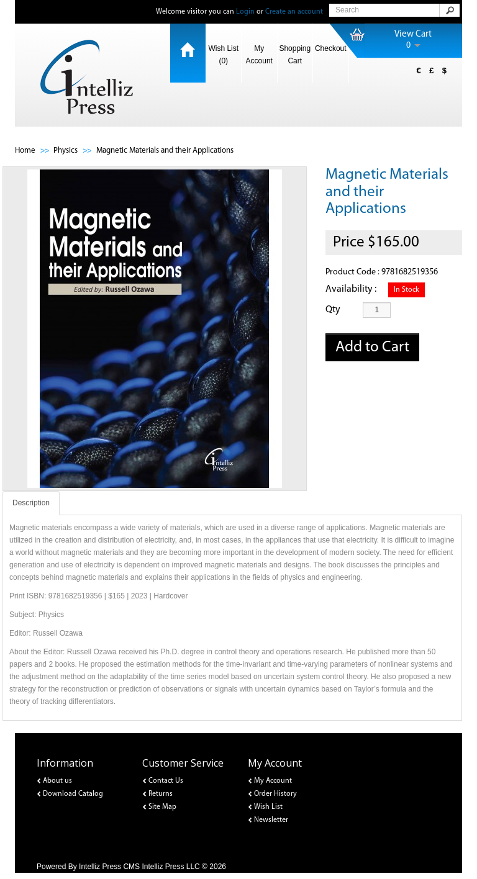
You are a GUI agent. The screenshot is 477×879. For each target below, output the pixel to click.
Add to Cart (372, 347)
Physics (65, 150)
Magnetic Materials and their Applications (165, 150)
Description (31, 502)
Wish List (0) (223, 54)
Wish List (268, 807)
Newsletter (271, 820)
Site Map (162, 807)
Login (245, 12)
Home (25, 150)
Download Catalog (73, 794)
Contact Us (165, 781)
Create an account (294, 12)
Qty (332, 310)
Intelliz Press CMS (109, 866)
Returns (160, 794)
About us (57, 781)
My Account (259, 54)
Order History (275, 794)
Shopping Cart (295, 54)
